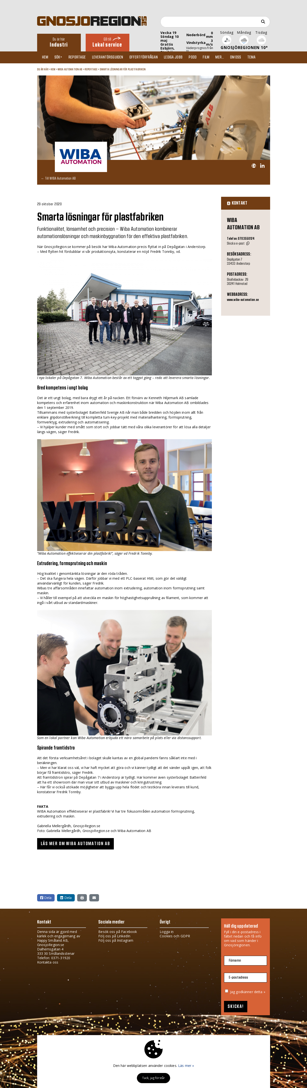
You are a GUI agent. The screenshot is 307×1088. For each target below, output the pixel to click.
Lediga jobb (178, 57)
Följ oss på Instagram (115, 940)
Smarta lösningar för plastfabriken (123, 69)
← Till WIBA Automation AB (58, 178)
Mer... (228, 57)
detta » (259, 991)
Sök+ (60, 57)
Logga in (167, 931)
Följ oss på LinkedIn (114, 936)
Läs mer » (186, 1065)
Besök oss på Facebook (117, 931)
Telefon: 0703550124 (241, 239)
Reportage (80, 57)
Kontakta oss (47, 962)
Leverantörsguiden (111, 57)
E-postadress (238, 977)
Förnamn (235, 960)
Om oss (244, 57)
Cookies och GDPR (175, 936)
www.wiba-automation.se (243, 300)
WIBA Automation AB (70, 69)
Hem (46, 57)
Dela (46, 897)
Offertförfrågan (148, 57)
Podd (199, 57)
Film (213, 57)
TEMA (261, 57)
